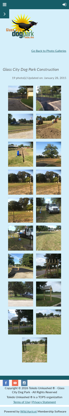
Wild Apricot (28, 411)
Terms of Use (21, 402)
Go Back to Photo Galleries (48, 50)
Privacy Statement (44, 402)
